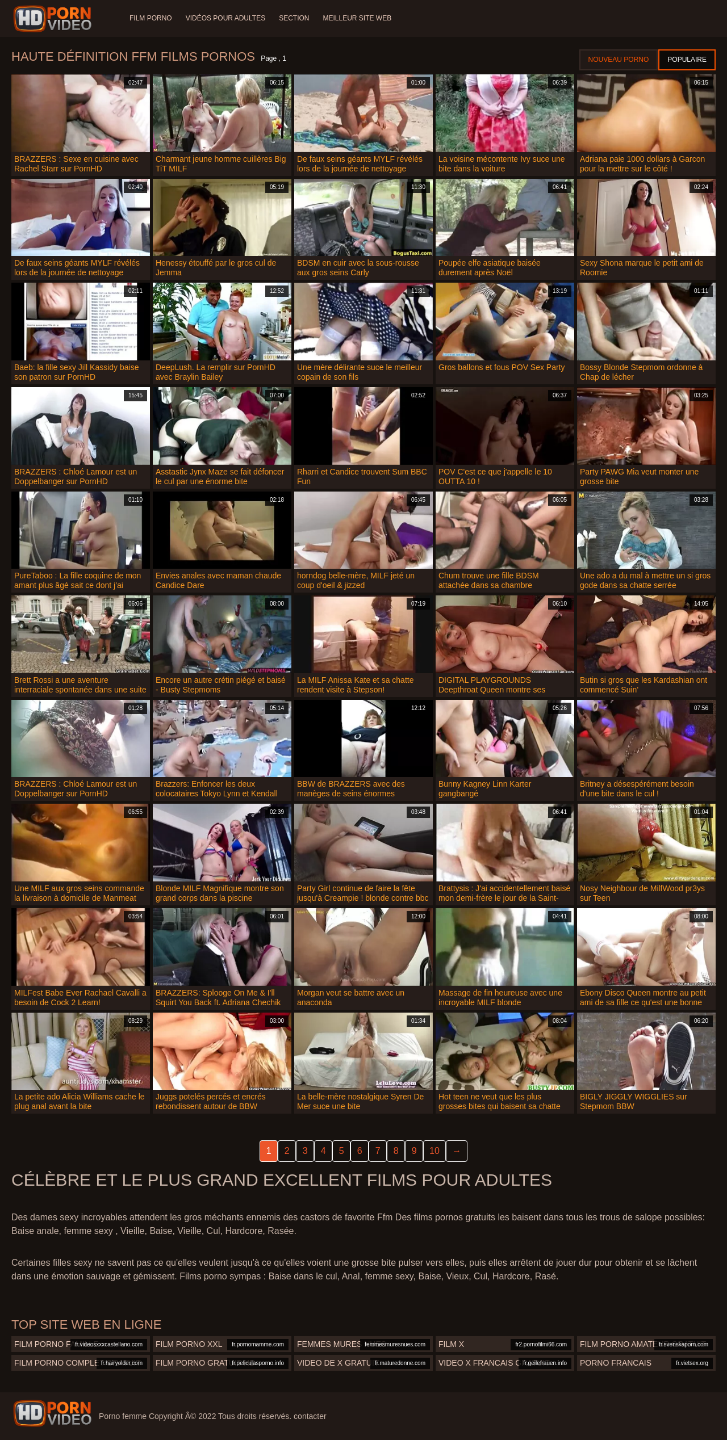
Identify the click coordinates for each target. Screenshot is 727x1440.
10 (434, 1151)
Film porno (150, 18)
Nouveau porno (618, 60)
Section (294, 18)
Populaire (687, 60)
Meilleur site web (357, 18)
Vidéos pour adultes (225, 18)
